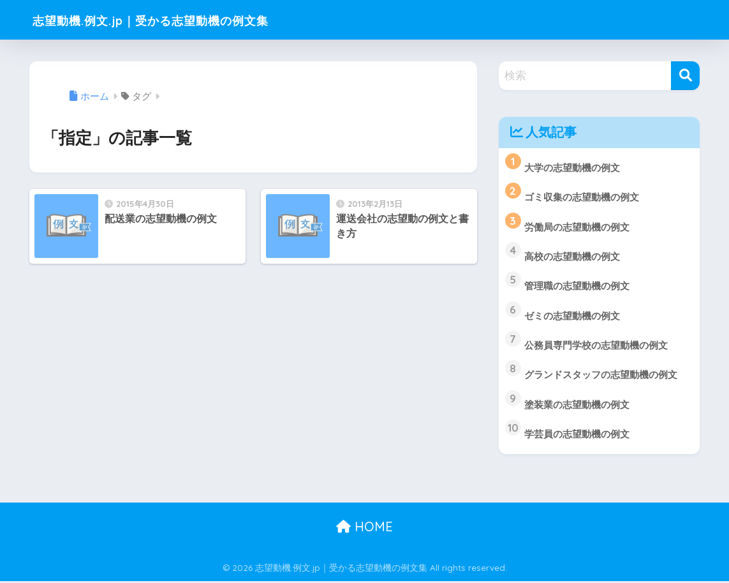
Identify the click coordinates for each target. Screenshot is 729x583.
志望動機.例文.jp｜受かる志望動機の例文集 (182, 19)
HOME (364, 529)
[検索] (685, 75)
